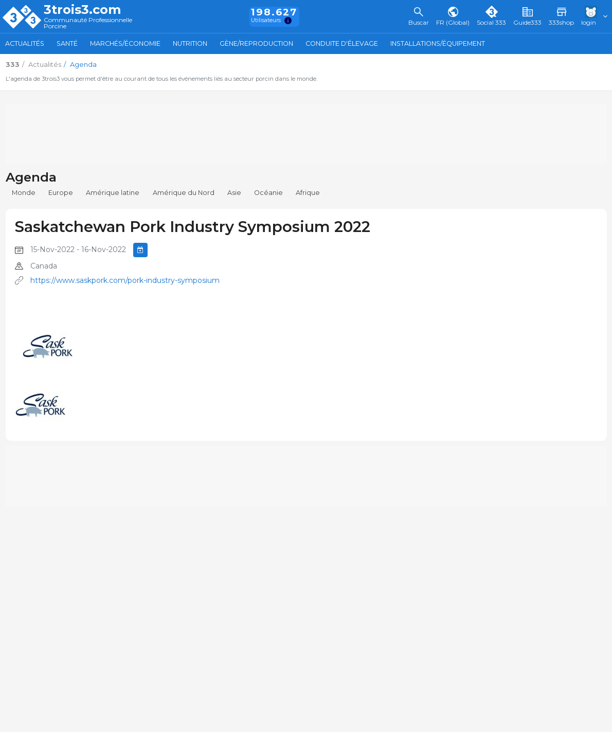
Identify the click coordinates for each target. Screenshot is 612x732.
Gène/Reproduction (256, 43)
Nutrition (190, 43)
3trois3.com (82, 10)
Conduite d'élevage (341, 43)
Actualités (24, 43)
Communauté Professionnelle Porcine (88, 23)
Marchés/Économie (125, 43)
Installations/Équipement (437, 43)
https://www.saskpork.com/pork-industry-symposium (125, 280)
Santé (67, 43)
